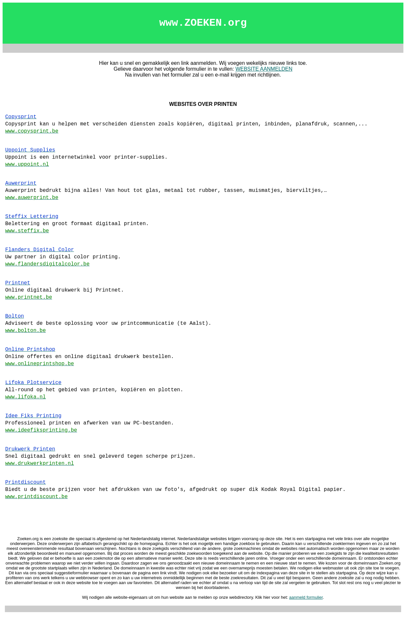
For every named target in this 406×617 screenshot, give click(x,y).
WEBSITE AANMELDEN (264, 69)
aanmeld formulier (306, 597)
